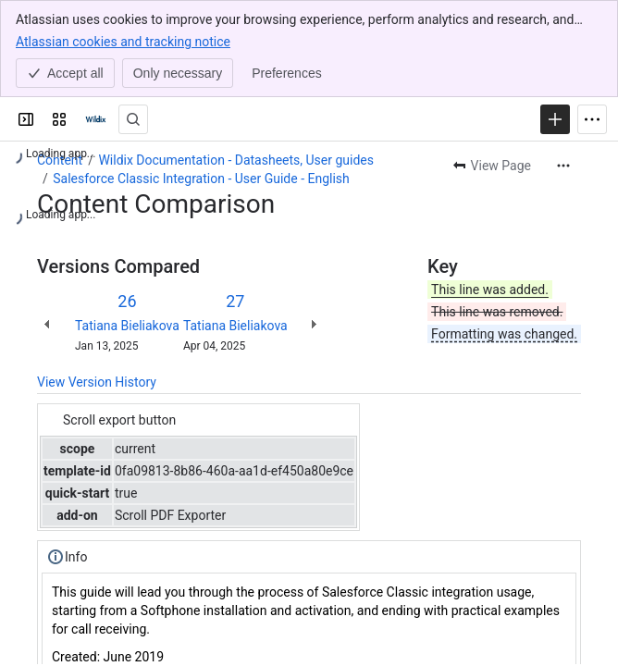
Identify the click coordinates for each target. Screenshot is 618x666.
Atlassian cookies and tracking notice (123, 40)
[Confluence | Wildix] (96, 119)
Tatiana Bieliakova (127, 325)
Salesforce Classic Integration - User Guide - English (201, 178)
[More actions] (563, 165)
